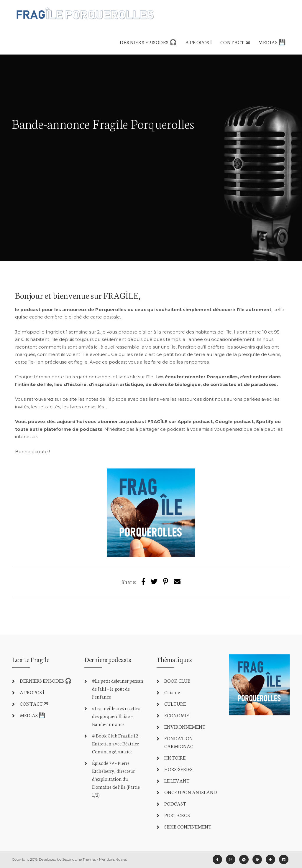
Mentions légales (113, 859)
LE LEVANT (177, 780)
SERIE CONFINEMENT (187, 826)
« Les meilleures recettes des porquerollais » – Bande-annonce (116, 715)
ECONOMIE (176, 715)
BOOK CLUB (177, 680)
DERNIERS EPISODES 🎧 (148, 41)
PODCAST (175, 803)
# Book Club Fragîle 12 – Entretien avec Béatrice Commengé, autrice (116, 743)
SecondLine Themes (79, 859)
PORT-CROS (177, 814)
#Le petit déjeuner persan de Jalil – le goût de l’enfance (117, 688)
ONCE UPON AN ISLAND (190, 791)
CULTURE (175, 703)
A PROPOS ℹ (198, 41)
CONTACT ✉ (235, 41)
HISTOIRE (175, 757)
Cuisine (172, 692)
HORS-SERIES (178, 768)
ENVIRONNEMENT (185, 726)
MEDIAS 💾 (272, 41)
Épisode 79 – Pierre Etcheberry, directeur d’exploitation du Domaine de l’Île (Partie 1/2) (116, 778)
